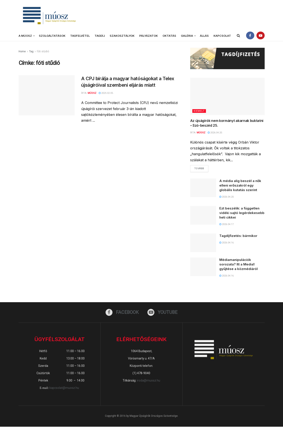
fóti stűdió (43, 51)
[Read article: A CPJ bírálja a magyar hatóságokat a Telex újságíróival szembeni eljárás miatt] (47, 95)
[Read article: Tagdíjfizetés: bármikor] (203, 244)
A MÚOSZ (25, 35)
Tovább (201, 168)
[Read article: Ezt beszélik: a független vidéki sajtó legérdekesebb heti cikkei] (203, 216)
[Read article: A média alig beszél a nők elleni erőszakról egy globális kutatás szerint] (203, 188)
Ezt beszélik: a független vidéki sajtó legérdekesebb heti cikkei (241, 213)
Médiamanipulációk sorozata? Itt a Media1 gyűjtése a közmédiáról (238, 265)
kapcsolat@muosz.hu (64, 389)
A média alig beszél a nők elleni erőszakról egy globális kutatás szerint (240, 186)
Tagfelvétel (80, 35)
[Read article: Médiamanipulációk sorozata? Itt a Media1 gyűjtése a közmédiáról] (203, 267)
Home (22, 51)
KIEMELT (199, 111)
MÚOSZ (201, 132)
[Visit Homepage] (49, 15)
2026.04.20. (215, 132)
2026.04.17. (226, 225)
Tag (31, 51)
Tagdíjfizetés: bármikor (238, 237)
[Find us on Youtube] (163, 313)
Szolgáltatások (52, 35)
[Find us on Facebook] (121, 313)
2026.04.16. (226, 243)
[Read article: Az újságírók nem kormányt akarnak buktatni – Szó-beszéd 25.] (227, 96)
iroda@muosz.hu (148, 382)
